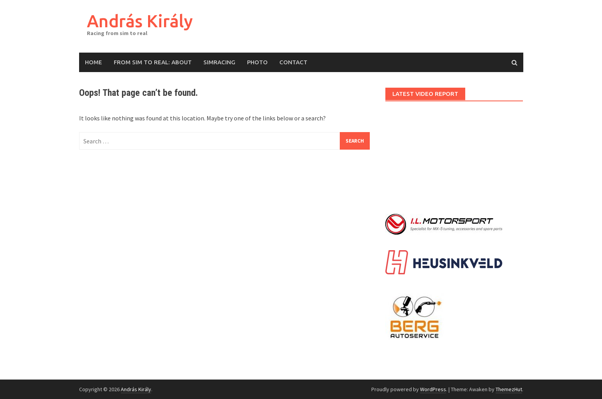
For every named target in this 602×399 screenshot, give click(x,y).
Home (93, 62)
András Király (140, 20)
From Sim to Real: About (153, 62)
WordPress (433, 389)
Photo (257, 62)
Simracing (219, 62)
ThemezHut (509, 389)
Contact (293, 62)
